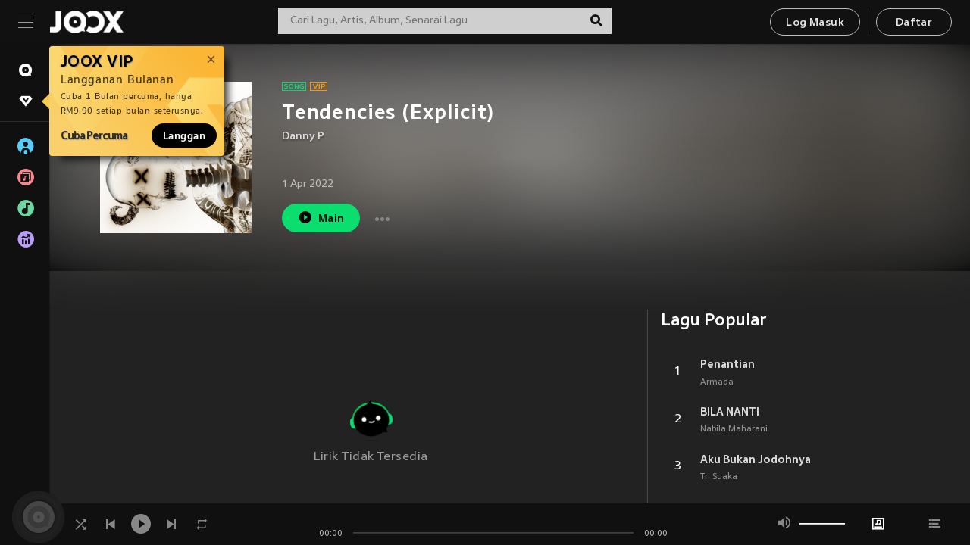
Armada (717, 382)
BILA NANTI (729, 412)
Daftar (914, 23)
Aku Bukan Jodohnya (755, 459)
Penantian (727, 364)
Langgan (184, 135)
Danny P (303, 136)
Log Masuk (815, 23)
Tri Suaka (718, 476)
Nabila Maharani (734, 429)
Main (321, 217)
